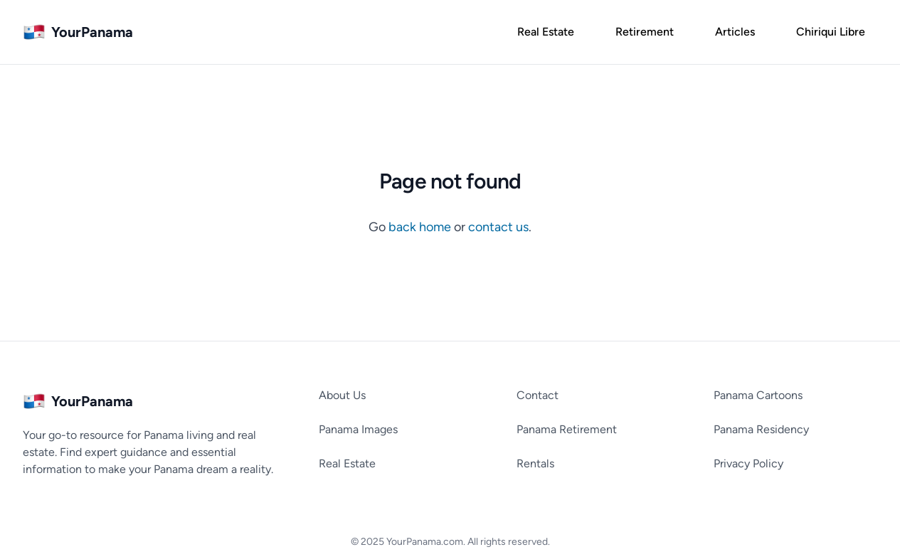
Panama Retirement (567, 429)
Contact (537, 395)
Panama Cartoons (758, 395)
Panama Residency (761, 429)
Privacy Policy (748, 463)
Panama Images (358, 429)
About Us (342, 395)
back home (421, 227)
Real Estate (347, 463)
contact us (498, 227)
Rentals (535, 463)
